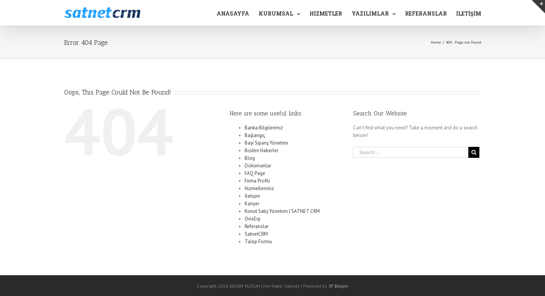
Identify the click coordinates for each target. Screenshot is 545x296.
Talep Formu (258, 241)
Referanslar (257, 226)
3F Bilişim (338, 286)
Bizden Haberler (261, 150)
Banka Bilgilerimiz (264, 127)
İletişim (252, 196)
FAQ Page (255, 173)
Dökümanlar (258, 165)
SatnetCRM (256, 234)
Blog (250, 158)
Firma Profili (257, 181)
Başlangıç (255, 135)
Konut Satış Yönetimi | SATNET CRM (282, 211)
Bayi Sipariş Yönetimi (266, 143)
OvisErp (253, 219)
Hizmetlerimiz (259, 188)
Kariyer (252, 203)
